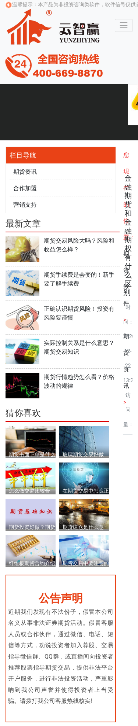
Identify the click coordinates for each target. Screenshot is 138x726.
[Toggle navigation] (124, 25)
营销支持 (25, 204)
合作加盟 (25, 188)
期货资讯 (25, 171)
